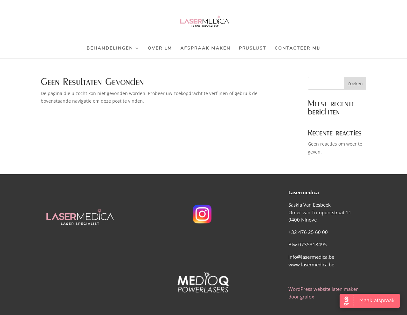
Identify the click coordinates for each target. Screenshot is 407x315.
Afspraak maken (205, 48)
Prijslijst (252, 48)
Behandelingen (110, 48)
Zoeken (355, 83)
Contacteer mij (298, 48)
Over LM (160, 48)
